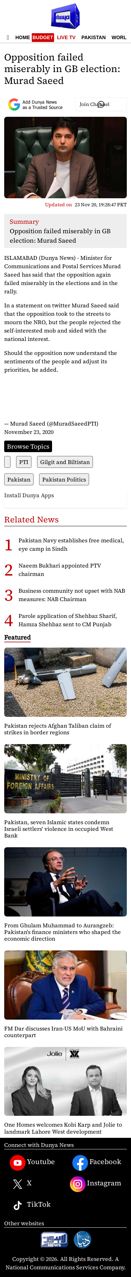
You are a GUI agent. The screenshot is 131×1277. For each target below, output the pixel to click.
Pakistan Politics (64, 479)
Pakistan (93, 37)
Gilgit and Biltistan (65, 462)
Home (22, 37)
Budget (42, 37)
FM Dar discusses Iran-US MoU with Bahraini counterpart (63, 1032)
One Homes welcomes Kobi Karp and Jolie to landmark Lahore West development (63, 1128)
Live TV (66, 37)
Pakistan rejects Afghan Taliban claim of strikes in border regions (57, 729)
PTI (23, 462)
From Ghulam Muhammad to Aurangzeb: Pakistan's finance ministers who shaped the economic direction (62, 931)
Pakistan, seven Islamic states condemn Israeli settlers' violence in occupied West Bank (58, 828)
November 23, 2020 (28, 432)
